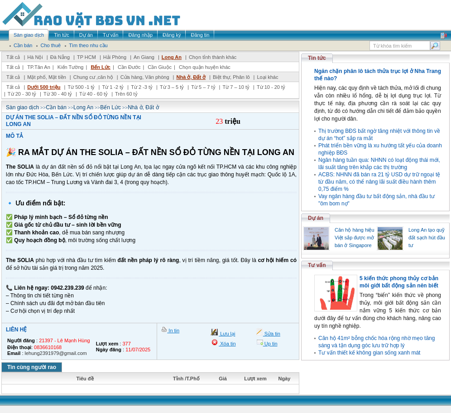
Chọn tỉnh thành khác (212, 57)
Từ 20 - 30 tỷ (22, 94)
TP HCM (86, 57)
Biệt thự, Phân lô (231, 77)
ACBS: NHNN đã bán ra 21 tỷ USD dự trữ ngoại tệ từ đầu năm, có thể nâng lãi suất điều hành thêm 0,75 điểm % (379, 181)
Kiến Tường (71, 67)
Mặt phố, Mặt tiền (46, 77)
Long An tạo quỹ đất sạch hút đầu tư (426, 237)
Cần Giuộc (160, 67)
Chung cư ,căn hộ (93, 77)
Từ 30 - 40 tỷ (57, 94)
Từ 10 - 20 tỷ (271, 87)
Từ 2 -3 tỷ (142, 87)
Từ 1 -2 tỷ (113, 87)
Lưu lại (227, 333)
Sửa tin (271, 333)
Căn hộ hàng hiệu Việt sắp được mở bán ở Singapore (354, 237)
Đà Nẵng (60, 57)
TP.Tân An (38, 67)
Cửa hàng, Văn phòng (144, 77)
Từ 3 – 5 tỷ (172, 87)
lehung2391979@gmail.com (56, 353)
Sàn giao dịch (22, 107)
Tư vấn (317, 265)
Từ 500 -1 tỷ (81, 87)
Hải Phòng (114, 57)
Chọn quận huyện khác (204, 67)
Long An (172, 57)
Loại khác (267, 77)
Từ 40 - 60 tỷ (93, 94)
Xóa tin (227, 343)
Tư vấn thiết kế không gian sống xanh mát (369, 353)
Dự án (315, 218)
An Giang (144, 57)
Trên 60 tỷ (126, 94)
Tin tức (317, 58)
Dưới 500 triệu (43, 87)
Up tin (270, 343)
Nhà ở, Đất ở (191, 77)
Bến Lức (100, 67)
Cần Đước (129, 67)
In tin (173, 330)
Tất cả (13, 57)
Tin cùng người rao (31, 367)
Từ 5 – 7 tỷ (203, 87)
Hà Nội (35, 57)
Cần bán (56, 107)
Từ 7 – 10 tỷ (235, 87)
